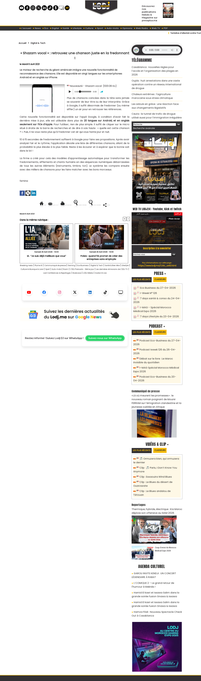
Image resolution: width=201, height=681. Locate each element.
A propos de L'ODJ (39, 663)
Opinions (126, 28)
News (37, 28)
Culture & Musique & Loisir (71, 279)
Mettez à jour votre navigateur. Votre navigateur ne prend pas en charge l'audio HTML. (161, 50)
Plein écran (175, 214)
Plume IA (45, 276)
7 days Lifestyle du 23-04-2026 (157, 310)
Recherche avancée (142, 117)
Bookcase (58, 287)
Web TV (155, 28)
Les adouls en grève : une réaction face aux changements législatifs (154, 97)
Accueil (23, 43)
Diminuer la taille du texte (67, 215)
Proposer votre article (80, 663)
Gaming (87, 276)
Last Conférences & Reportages (110, 283)
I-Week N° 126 (147, 288)
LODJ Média (73, 287)
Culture (88, 28)
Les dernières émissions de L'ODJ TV (68, 283)
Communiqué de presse (67, 276)
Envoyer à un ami (47, 205)
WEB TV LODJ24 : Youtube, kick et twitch (157, 201)
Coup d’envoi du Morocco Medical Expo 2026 (165, 528)
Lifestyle (76, 28)
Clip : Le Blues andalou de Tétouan (159, 475)
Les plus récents (143, 274)
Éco (45, 28)
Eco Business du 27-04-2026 (155, 283)
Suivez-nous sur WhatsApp (105, 352)
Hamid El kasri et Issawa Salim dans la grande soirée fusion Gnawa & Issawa (156, 570)
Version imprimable (76, 205)
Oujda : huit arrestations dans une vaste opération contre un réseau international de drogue (155, 78)
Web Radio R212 (162, 664)
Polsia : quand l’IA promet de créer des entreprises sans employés (101, 267)
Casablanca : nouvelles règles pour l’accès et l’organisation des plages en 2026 (155, 68)
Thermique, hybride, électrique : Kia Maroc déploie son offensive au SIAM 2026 (154, 491)
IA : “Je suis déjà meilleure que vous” (46, 266)
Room (115, 279)
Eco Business (101, 276)
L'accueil (25, 28)
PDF (165, 28)
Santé (65, 28)
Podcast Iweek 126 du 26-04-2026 (158, 343)
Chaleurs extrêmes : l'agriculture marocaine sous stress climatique (155, 89)
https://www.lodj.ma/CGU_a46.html (157, 260)
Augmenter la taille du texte (110, 205)
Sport (99, 28)
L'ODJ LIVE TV (120, 663)
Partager (94, 215)
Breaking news (29, 276)
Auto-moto (112, 28)
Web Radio (141, 28)
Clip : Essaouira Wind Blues (154, 461)
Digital (54, 28)
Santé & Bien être (32, 279)
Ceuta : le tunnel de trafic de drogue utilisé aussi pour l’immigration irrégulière (154, 106)
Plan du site (93, 677)
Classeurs (164, 274)
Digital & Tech (41, 43)
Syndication (108, 677)
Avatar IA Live (90, 287)
